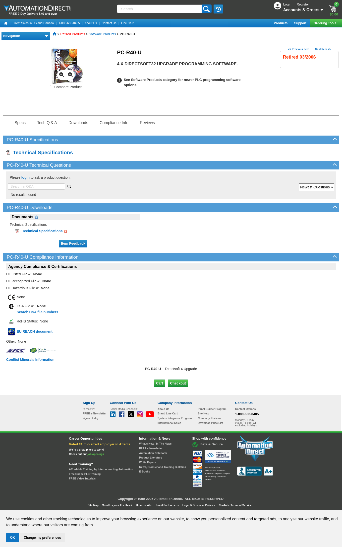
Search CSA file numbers (37, 312)
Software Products (102, 34)
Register (302, 4)
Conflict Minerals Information (30, 360)
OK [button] (12, 538)
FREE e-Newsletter (151, 448)
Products (281, 23)
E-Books (144, 471)
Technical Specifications (39, 152)
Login (287, 4)
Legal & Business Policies (199, 505)
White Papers (147, 462)
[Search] (159, 8)
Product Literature (150, 457)
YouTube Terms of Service (235, 505)
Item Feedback (73, 243)
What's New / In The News (155, 443)
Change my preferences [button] (42, 538)
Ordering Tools (325, 23)
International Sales (169, 422)
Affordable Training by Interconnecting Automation (101, 469)
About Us (91, 23)
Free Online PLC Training (85, 473)
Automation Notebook (153, 453)
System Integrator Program (175, 418)
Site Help (203, 413)
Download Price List (210, 422)
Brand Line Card (168, 413)
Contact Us (109, 23)
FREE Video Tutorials (82, 478)
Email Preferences (167, 505)
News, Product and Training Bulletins (162, 467)
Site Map (93, 505)
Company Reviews (209, 418)
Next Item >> (323, 49)
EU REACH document (35, 331)
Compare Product (66, 87)
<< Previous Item (298, 49)
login (25, 177)
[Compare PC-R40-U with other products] (51, 86)
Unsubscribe (144, 505)
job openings (96, 454)
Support (300, 23)
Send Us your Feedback (117, 505)
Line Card (127, 23)
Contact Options (245, 408)
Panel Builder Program (212, 408)
